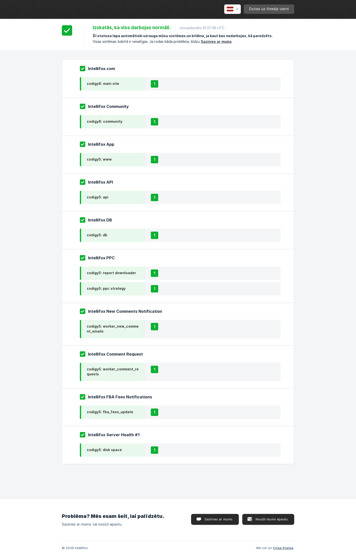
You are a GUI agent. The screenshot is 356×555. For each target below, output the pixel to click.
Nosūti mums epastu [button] (272, 519)
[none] (232, 9)
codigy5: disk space (104, 450)
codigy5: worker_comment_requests (113, 371)
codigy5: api (97, 197)
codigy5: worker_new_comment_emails (113, 328)
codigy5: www (99, 159)
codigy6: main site (103, 83)
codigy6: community (104, 121)
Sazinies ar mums (216, 41)
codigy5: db (97, 235)
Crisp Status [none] (283, 548)
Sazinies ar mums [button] (218, 519)
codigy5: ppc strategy (106, 288)
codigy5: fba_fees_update (110, 412)
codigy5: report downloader (111, 273)
